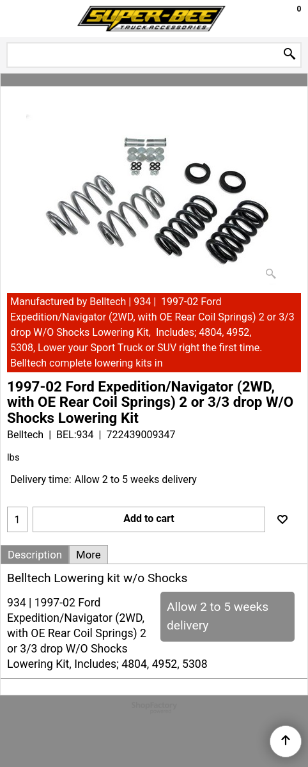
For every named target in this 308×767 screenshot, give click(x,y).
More (88, 554)
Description (35, 554)
